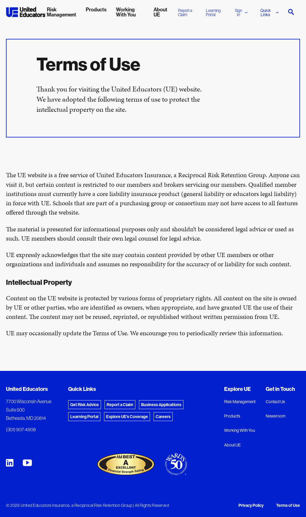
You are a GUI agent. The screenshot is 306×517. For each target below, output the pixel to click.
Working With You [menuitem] (126, 12)
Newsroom (275, 416)
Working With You (239, 430)
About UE (232, 445)
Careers (163, 416)
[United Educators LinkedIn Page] (9, 462)
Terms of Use (288, 505)
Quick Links (269, 12)
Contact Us (275, 401)
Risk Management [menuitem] (61, 12)
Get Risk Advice (84, 404)
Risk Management (239, 401)
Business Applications (161, 404)
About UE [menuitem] (160, 12)
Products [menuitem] (96, 9)
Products (232, 416)
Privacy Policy (251, 505)
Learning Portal (213, 12)
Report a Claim (185, 12)
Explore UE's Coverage (127, 416)
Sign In (241, 12)
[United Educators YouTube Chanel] (27, 463)
